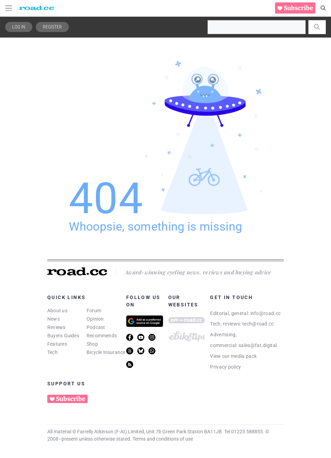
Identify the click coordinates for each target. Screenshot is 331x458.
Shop (92, 344)
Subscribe (298, 8)
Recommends (102, 335)
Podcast (96, 327)
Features (57, 344)
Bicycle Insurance (106, 352)
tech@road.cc (258, 324)
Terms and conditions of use (162, 439)
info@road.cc (265, 313)
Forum (94, 310)
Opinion (95, 319)
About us (57, 310)
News (53, 319)
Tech (52, 352)
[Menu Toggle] (8, 8)
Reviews (56, 327)
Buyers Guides (63, 335)
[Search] (323, 8)
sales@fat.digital (258, 345)
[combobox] (257, 27)
